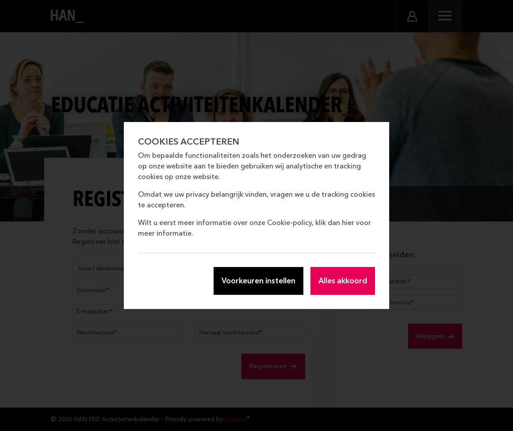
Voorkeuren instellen (258, 280)
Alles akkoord (342, 280)
